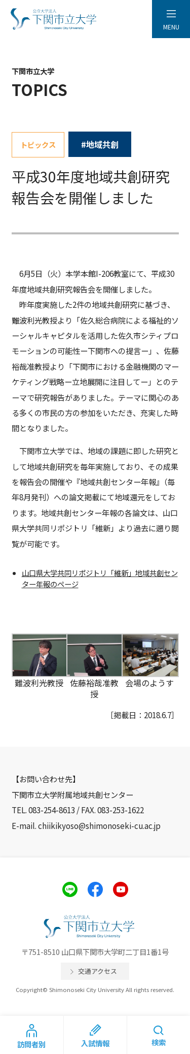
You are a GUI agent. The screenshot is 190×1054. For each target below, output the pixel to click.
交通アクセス (97, 971)
